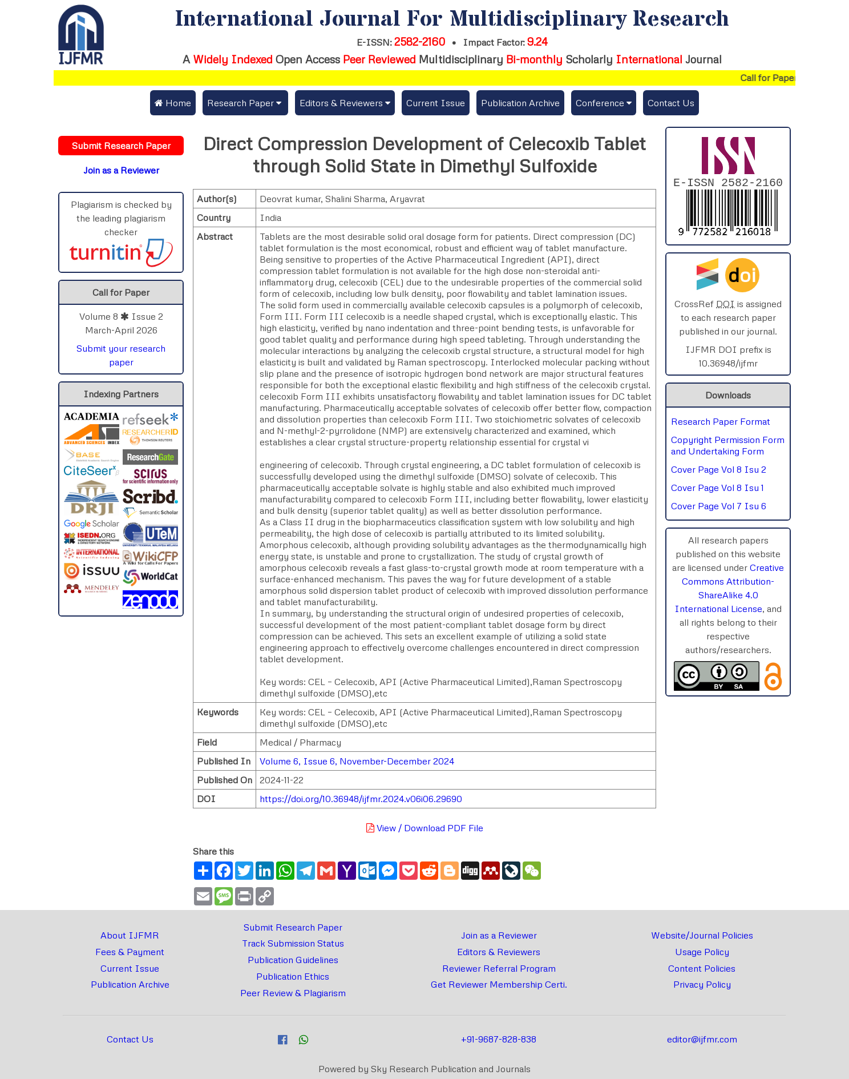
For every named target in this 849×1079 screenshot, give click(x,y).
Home (173, 102)
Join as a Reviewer (499, 935)
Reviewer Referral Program (499, 968)
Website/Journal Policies (702, 935)
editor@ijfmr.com (702, 1039)
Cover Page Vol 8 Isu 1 (717, 490)
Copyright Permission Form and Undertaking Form (728, 447)
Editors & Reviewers (498, 951)
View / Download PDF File (424, 828)
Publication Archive (520, 102)
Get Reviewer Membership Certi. (499, 984)
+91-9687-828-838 (498, 1039)
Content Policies (701, 968)
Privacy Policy (702, 984)
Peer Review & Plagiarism (293, 993)
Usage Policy (702, 951)
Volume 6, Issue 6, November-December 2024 (357, 761)
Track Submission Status (293, 943)
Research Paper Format (720, 423)
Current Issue (435, 102)
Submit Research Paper (293, 927)
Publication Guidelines (293, 959)
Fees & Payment (129, 951)
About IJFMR (129, 935)
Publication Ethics (292, 976)
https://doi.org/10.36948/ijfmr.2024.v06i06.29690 (361, 798)
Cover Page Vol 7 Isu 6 (718, 508)
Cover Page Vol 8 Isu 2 (718, 471)
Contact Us (671, 102)
